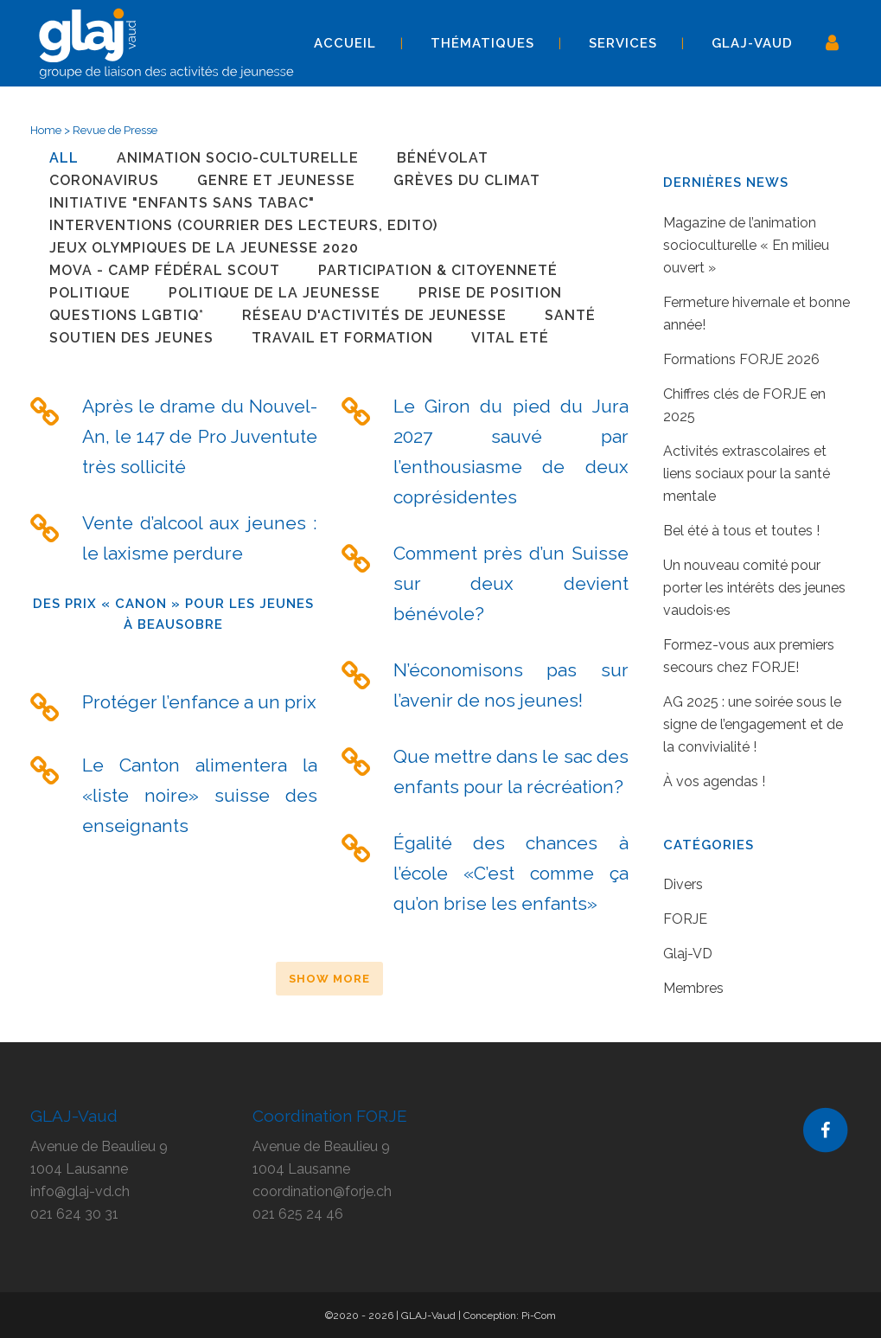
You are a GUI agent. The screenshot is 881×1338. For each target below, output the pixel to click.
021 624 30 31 (74, 1214)
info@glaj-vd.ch (80, 1191)
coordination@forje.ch (322, 1191)
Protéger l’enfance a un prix (199, 702)
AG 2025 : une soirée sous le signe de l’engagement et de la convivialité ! (753, 724)
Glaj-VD (687, 953)
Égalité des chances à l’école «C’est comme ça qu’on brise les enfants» (511, 873)
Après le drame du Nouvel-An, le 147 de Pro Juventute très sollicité (199, 436)
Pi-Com (538, 1315)
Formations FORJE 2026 (741, 359)
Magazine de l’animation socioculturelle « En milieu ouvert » (746, 245)
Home (45, 130)
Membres (693, 988)
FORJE (685, 919)
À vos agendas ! (714, 781)
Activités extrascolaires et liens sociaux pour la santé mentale (746, 473)
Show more (329, 978)
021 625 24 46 (297, 1214)
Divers (683, 884)
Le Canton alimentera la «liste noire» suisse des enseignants (199, 795)
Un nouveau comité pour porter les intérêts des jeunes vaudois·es (754, 587)
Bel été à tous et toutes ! (741, 530)
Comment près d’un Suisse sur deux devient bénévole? (511, 583)
